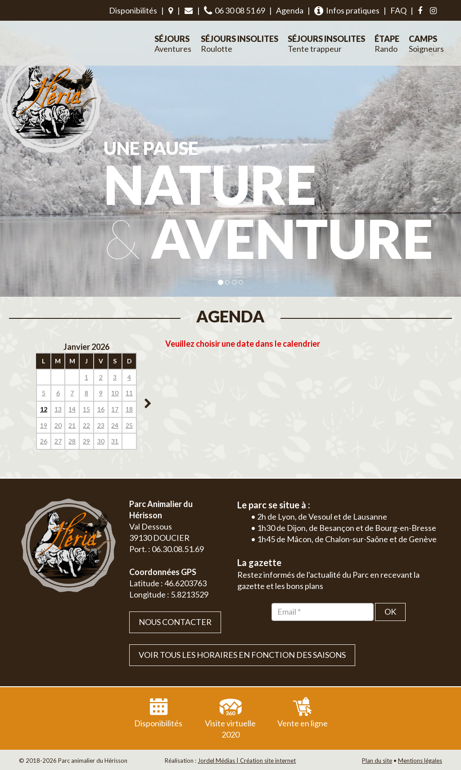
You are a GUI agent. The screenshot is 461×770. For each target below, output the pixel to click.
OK (390, 611)
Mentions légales (420, 760)
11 (129, 393)
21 (72, 425)
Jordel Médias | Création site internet (247, 760)
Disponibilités (133, 10)
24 (114, 425)
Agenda (289, 10)
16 (100, 409)
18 (129, 409)
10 (114, 393)
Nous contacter (175, 622)
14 (72, 409)
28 (72, 441)
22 (86, 425)
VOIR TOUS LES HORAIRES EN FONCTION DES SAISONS (242, 655)
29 (86, 441)
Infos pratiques (347, 10)
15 (86, 409)
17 (114, 409)
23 (100, 425)
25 (129, 425)
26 (43, 441)
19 (43, 425)
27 (58, 441)
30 (100, 441)
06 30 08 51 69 (234, 10)
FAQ (398, 10)
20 (58, 425)
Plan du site (377, 760)
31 (114, 441)
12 (43, 409)
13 (58, 409)
